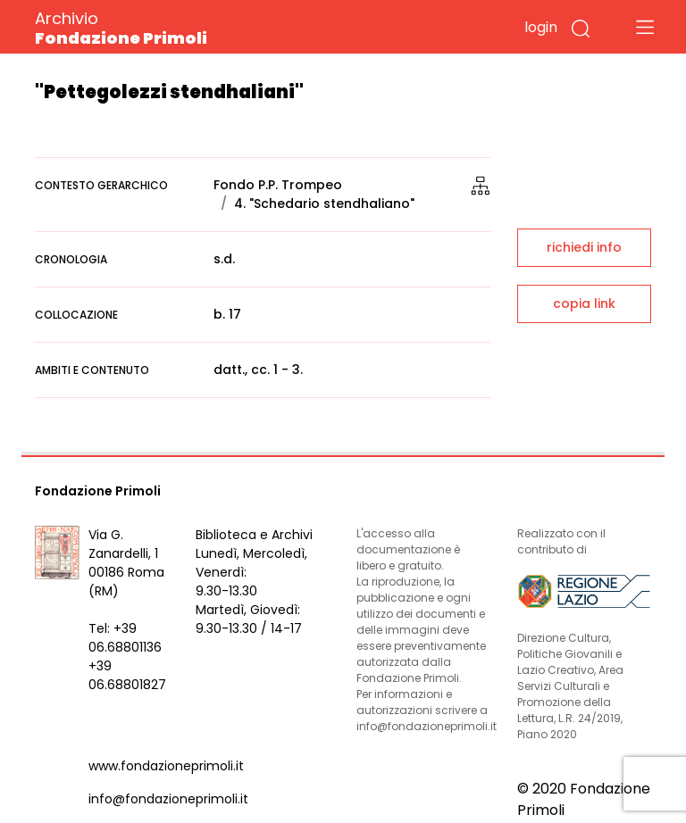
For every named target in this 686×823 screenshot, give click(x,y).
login (540, 27)
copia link (584, 303)
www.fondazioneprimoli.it (166, 766)
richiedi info (584, 247)
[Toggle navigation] (645, 26)
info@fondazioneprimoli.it (168, 799)
